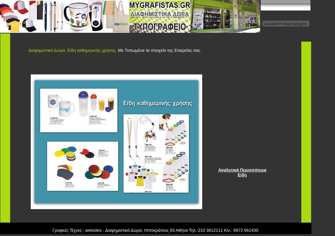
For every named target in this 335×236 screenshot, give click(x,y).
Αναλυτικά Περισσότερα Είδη (242, 172)
